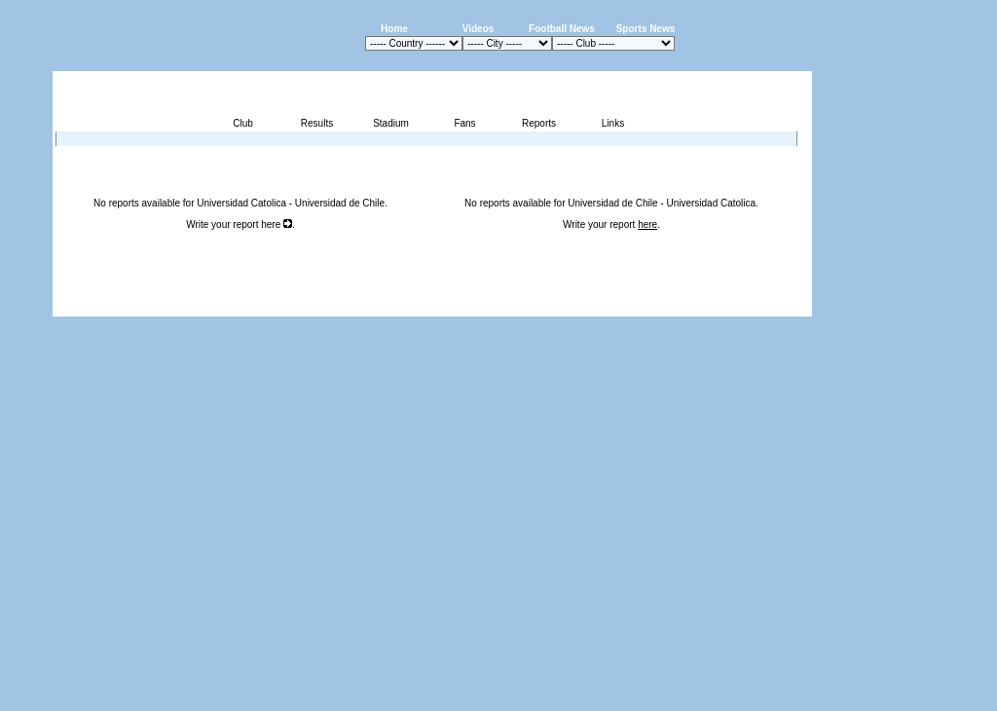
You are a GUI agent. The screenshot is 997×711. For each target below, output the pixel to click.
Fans (464, 123)
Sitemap (731, 305)
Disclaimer (677, 305)
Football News (562, 28)
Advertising (578, 305)
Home (394, 28)
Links (613, 123)
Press (629, 305)
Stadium (391, 123)
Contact (778, 305)
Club (243, 123)
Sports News (646, 28)
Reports (539, 123)
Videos (478, 28)
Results (317, 123)
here (276, 224)
